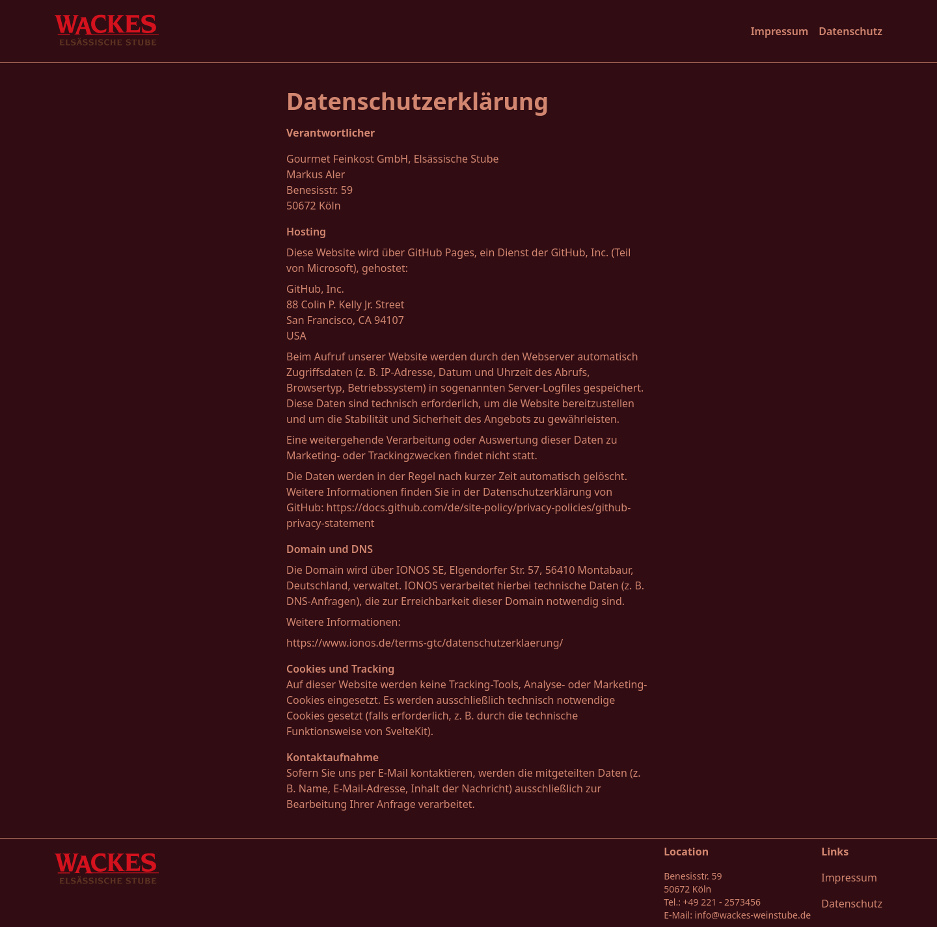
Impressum (780, 31)
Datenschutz (850, 31)
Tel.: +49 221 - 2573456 (712, 902)
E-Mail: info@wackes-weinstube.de (737, 915)
